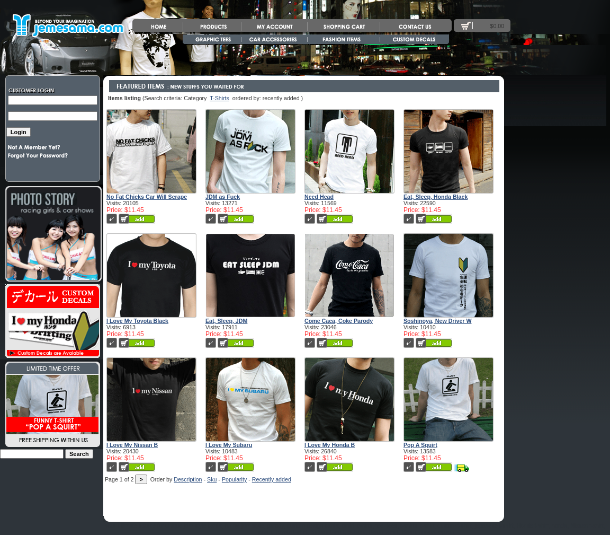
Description (188, 479)
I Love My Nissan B (132, 445)
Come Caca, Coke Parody (338, 321)
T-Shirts (219, 98)
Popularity (234, 479)
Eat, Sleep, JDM (226, 321)
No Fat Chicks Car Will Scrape (146, 197)
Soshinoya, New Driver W (437, 321)
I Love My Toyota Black (137, 321)
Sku (212, 479)
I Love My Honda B (329, 445)
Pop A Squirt (420, 445)
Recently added (271, 479)
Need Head (319, 197)
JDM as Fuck (222, 197)
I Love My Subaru (228, 445)
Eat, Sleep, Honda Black (435, 197)
